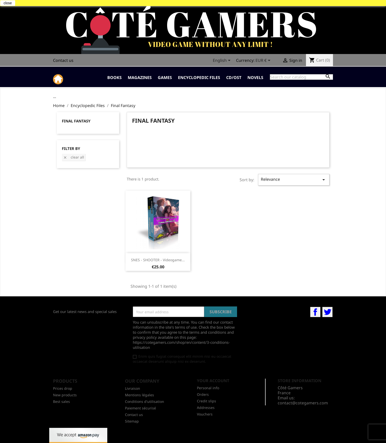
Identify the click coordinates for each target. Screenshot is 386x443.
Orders (203, 394)
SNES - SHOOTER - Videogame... (158, 259)
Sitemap (132, 421)
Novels (255, 77)
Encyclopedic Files (199, 77)
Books (114, 77)
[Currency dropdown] (263, 61)
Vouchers (205, 414)
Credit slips (206, 401)
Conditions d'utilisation (144, 401)
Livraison (132, 388)
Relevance (293, 179)
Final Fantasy (76, 120)
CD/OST (233, 77)
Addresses (206, 407)
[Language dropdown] (222, 61)
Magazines (140, 77)
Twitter (327, 312)
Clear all (73, 157)
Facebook (315, 312)
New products (65, 395)
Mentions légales (139, 395)
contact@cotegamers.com (303, 403)
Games (165, 77)
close (8, 3)
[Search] (301, 77)
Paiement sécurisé (140, 408)
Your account (213, 380)
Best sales (61, 401)
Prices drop (62, 388)
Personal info (208, 387)
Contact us (63, 60)
